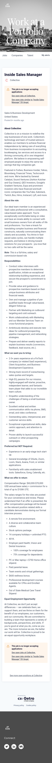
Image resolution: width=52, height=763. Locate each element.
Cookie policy (31, 705)
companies (17, 55)
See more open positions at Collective (26, 675)
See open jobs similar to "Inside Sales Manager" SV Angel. (28, 101)
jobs (4, 55)
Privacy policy (19, 705)
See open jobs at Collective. (24, 96)
